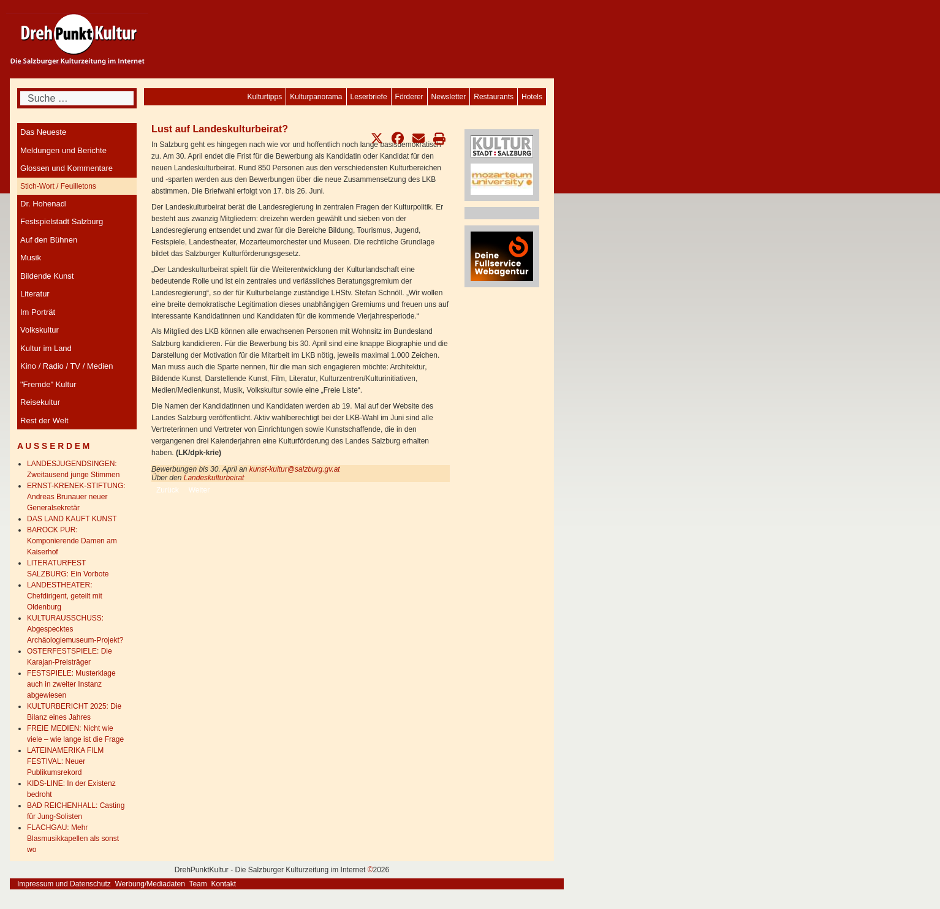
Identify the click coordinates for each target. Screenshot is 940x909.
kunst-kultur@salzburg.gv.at (295, 469)
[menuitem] (532, 96)
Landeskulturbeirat (214, 477)
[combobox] (77, 98)
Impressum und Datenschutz (64, 884)
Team (198, 884)
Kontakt (223, 884)
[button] (377, 138)
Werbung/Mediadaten (150, 884)
